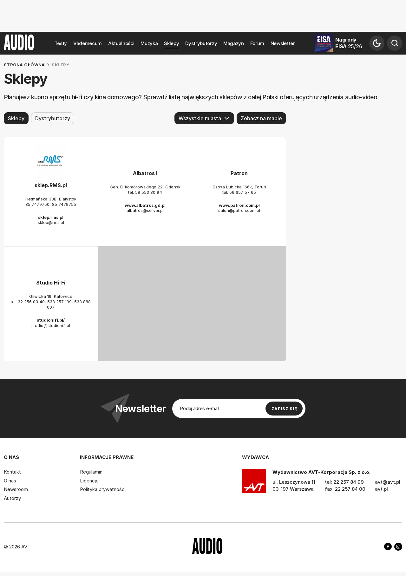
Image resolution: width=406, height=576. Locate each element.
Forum (257, 43)
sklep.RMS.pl (51, 185)
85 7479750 (37, 204)
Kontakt (12, 472)
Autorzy (12, 498)
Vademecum (87, 43)
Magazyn (233, 43)
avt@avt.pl (387, 482)
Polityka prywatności (103, 489)
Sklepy (171, 43)
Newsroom (16, 489)
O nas (10, 481)
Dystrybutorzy (201, 43)
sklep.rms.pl (50, 216)
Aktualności (121, 43)
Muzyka (149, 43)
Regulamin (91, 472)
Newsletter (283, 43)
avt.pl (381, 489)
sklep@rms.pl (51, 222)
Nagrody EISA (348, 42)
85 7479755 (64, 204)
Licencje (89, 481)
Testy (61, 43)
